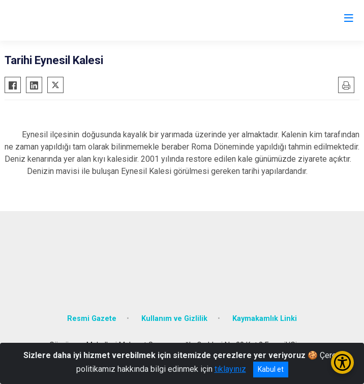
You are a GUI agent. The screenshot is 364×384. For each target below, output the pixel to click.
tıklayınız (230, 369)
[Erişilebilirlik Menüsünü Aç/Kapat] (342, 362)
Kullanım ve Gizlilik (174, 318)
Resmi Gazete (91, 318)
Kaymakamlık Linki (264, 318)
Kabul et (271, 369)
